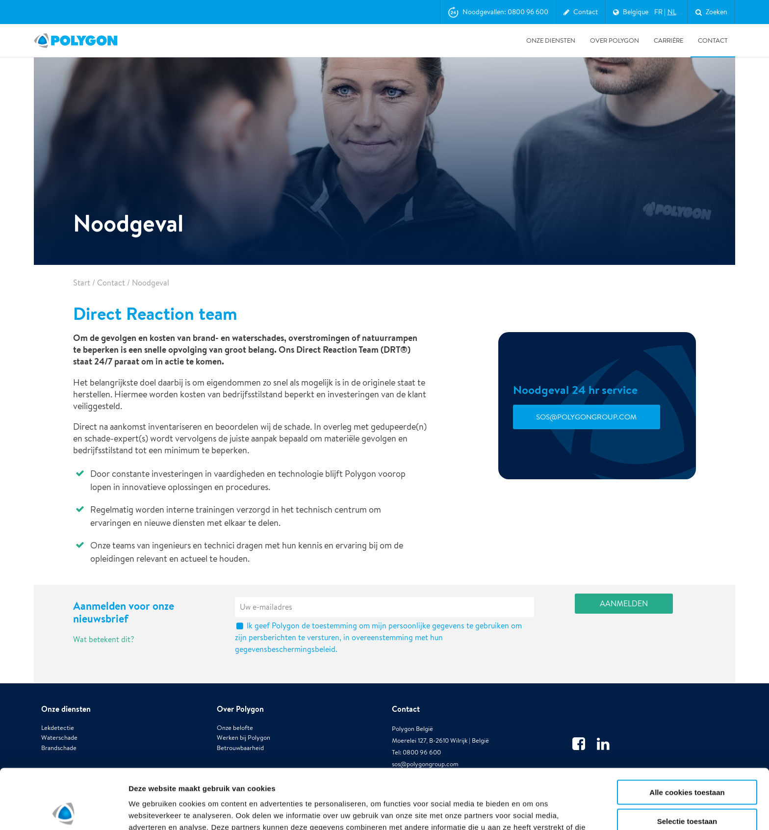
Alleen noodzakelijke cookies (687, 789)
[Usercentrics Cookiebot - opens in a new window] (63, 811)
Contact (713, 40)
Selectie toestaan (687, 761)
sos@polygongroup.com (586, 416)
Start (81, 283)
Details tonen (530, 810)
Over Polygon (614, 40)
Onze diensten (550, 40)
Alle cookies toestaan (686, 732)
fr (658, 11)
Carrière (668, 40)
